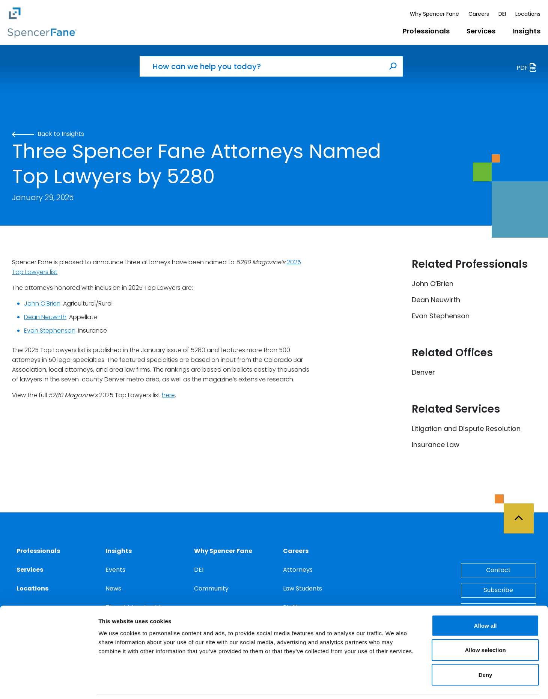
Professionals (426, 31)
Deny (485, 649)
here (168, 395)
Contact (498, 570)
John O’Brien (42, 303)
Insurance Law (435, 444)
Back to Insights (48, 134)
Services (481, 31)
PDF (528, 68)
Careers (478, 14)
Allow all (485, 600)
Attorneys (298, 569)
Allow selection (485, 625)
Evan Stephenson (49, 330)
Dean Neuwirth (45, 317)
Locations (527, 14)
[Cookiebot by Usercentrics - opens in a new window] (48, 684)
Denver (423, 372)
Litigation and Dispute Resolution (466, 428)
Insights (526, 31)
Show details (393, 684)
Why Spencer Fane (434, 14)
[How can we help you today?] (262, 66)
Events (115, 569)
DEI (502, 14)
